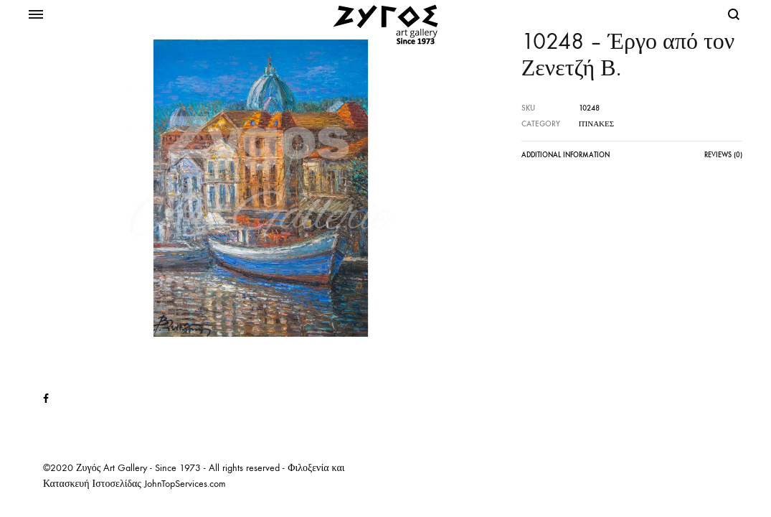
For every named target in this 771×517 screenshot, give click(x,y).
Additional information (565, 155)
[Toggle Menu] (36, 15)
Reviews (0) (723, 155)
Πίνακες (596, 124)
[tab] (565, 158)
